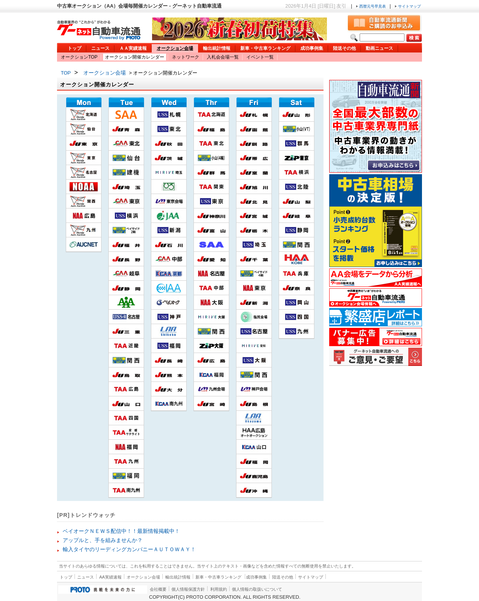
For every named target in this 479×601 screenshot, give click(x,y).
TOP (66, 73)
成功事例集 (311, 48)
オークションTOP (79, 57)
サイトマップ (408, 6)
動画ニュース (379, 48)
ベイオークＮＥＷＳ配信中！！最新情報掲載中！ (121, 531)
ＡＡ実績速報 (133, 48)
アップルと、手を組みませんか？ (103, 540)
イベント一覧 (260, 57)
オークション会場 (175, 48)
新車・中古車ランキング (265, 48)
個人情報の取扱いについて (257, 589)
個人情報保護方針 (188, 589)
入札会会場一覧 (223, 57)
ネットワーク (185, 57)
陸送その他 (344, 48)
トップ (74, 48)
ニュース (100, 48)
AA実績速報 (110, 577)
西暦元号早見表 (371, 6)
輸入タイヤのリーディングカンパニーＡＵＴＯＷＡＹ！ (129, 549)
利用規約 (218, 589)
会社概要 (158, 589)
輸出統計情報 (216, 48)
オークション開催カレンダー (134, 57)
